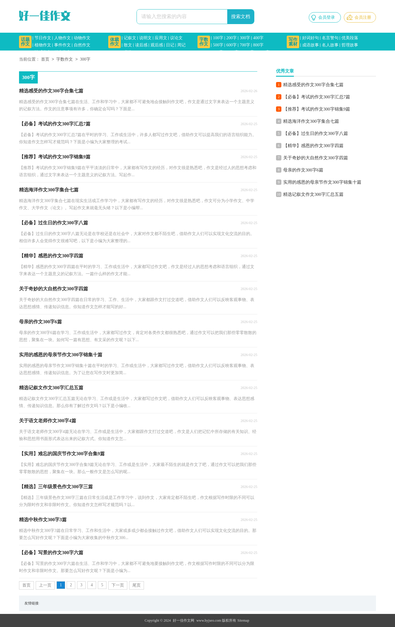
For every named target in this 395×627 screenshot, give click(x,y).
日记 (170, 45)
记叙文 (130, 38)
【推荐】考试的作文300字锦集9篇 (316, 109)
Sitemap (243, 620)
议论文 (176, 38)
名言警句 (330, 38)
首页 (45, 59)
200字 (231, 38)
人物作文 (62, 38)
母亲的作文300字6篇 (303, 170)
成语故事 (310, 45)
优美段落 (349, 38)
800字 (258, 45)
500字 (218, 45)
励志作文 (62, 52)
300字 (245, 38)
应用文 (161, 38)
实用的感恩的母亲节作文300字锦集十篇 (322, 182)
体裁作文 (114, 41)
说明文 (145, 38)
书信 (128, 52)
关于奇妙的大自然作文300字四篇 (315, 157)
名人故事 (330, 45)
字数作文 (203, 41)
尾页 (136, 585)
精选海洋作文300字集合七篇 (311, 121)
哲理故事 (349, 45)
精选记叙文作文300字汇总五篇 (313, 194)
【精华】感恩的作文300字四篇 (313, 145)
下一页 (118, 585)
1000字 (232, 52)
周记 (181, 45)
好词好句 (310, 38)
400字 (258, 38)
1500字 (263, 52)
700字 (245, 45)
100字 (218, 38)
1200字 (248, 52)
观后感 (157, 45)
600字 (231, 45)
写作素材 (293, 41)
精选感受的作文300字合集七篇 (313, 84)
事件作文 (62, 45)
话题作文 (25, 41)
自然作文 (82, 45)
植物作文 (43, 45)
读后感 (141, 45)
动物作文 (82, 38)
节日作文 (43, 38)
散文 (128, 45)
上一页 (45, 585)
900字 (218, 52)
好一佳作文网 (183, 620)
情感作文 (43, 52)
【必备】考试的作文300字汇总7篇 (316, 96)
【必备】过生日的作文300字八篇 (315, 133)
